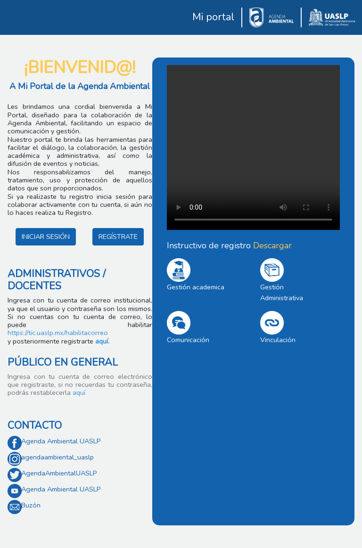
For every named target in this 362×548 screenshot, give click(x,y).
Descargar (272, 245)
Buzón (31, 505)
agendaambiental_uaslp (57, 457)
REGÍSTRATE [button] (118, 236)
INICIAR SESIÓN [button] (46, 236)
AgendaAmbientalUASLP (59, 473)
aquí (78, 392)
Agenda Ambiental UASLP (61, 441)
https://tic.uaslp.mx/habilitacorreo (58, 332)
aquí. (102, 341)
